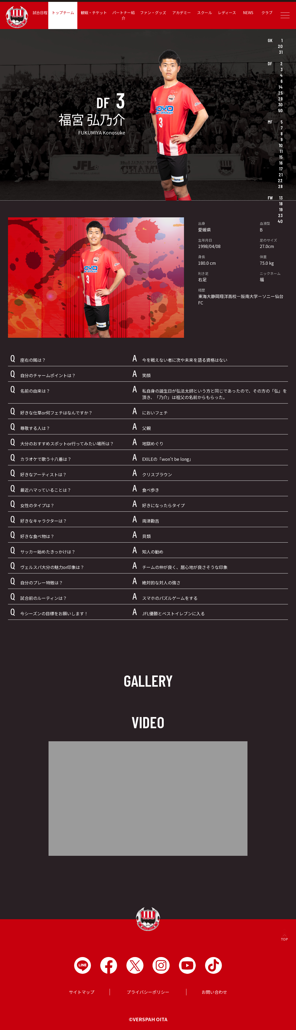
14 (280, 87)
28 (280, 186)
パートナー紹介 (125, 15)
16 (281, 163)
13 (281, 198)
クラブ (265, 12)
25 (280, 93)
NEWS (247, 12)
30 (280, 104)
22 (280, 180)
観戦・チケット (96, 12)
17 (281, 169)
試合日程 (42, 12)
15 (281, 157)
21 (281, 174)
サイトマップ (81, 992)
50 (280, 110)
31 (281, 52)
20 (280, 46)
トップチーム (65, 12)
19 (281, 209)
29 (280, 98)
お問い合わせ (214, 992)
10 (281, 145)
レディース (226, 12)
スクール (204, 12)
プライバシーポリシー (148, 992)
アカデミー (182, 12)
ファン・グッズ (154, 12)
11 (281, 151)
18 (281, 203)
